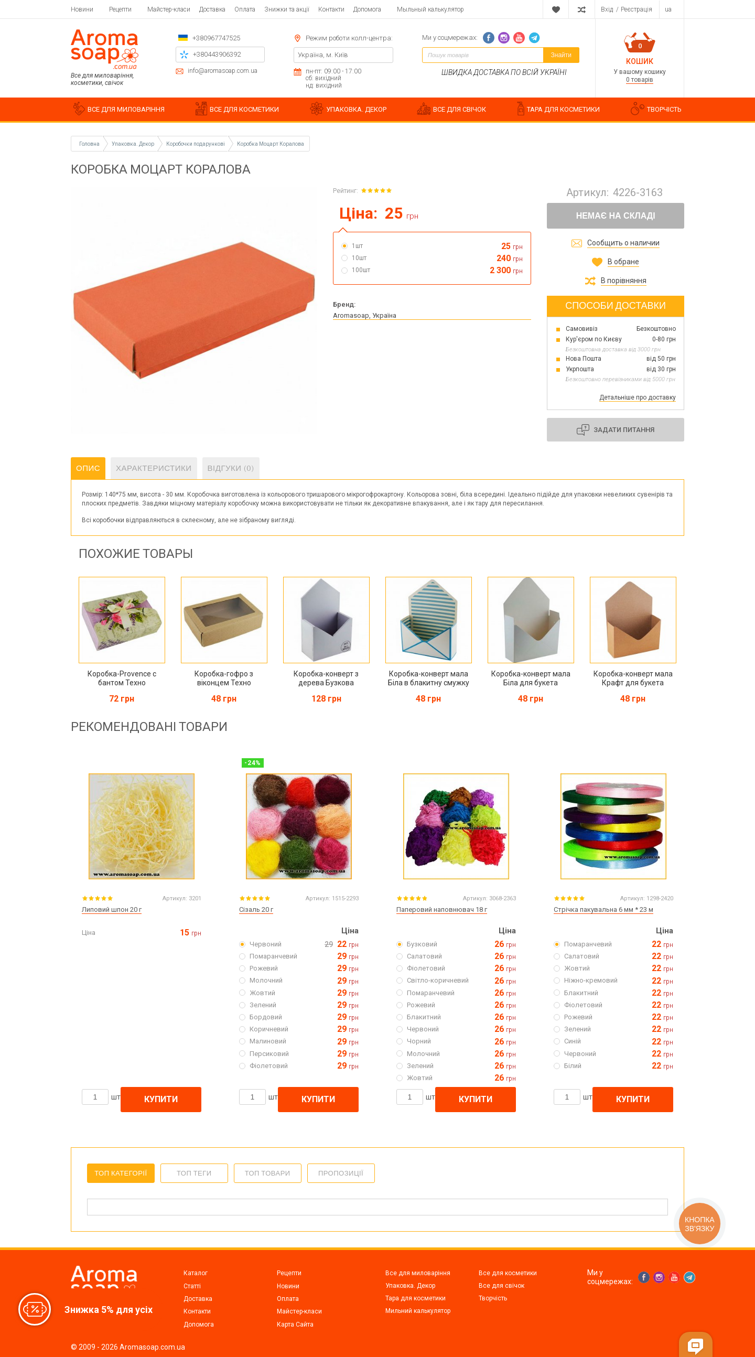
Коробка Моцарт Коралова (270, 144)
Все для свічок (501, 1285)
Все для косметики (508, 1273)
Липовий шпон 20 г (112, 909)
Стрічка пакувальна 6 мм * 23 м (603, 909)
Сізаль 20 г (256, 909)
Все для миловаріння (417, 1273)
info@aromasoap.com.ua (222, 71)
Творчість (493, 1298)
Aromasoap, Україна (364, 315)
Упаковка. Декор (410, 1285)
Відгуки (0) (231, 468)
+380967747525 (216, 38)
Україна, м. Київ (323, 55)
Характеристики (154, 468)
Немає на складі (615, 215)
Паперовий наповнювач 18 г (441, 909)
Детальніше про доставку (637, 397)
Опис (88, 468)
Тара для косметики (415, 1298)
